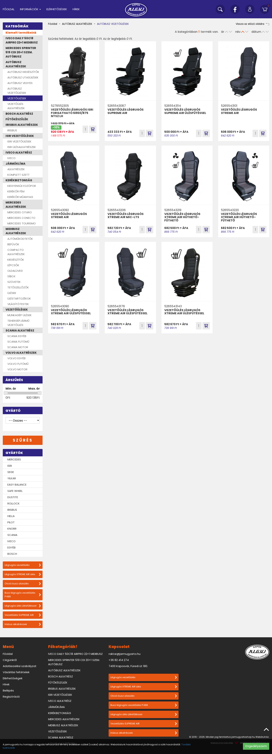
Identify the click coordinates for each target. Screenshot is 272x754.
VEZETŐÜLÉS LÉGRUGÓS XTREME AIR (239, 111)
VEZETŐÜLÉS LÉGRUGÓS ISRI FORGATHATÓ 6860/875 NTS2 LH (72, 112)
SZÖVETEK (14, 282)
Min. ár (11, 388)
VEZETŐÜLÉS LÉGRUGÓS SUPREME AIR (126, 111)
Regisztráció (11, 697)
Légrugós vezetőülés (23, 565)
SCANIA (12, 535)
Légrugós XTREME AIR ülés (23, 574)
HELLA (11, 516)
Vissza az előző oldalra (252, 24)
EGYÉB (11, 547)
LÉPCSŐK (13, 265)
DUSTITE (12, 497)
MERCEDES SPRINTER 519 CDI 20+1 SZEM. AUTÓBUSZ (21, 52)
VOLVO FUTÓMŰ (17, 364)
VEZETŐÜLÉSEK (16, 98)
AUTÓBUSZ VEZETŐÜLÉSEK (16, 91)
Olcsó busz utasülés (23, 583)
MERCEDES (14, 459)
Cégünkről (10, 660)
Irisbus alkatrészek (23, 624)
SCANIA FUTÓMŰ (18, 342)
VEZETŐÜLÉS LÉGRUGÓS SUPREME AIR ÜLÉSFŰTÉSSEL (185, 111)
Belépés (8, 690)
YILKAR (11, 478)
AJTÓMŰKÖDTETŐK (20, 239)
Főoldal (8, 9)
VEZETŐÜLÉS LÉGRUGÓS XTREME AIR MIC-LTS (126, 215)
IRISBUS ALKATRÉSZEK (22, 125)
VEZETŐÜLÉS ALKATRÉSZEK (16, 106)
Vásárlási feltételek (16, 672)
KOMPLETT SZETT (18, 175)
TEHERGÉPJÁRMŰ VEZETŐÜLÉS (18, 323)
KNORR (11, 529)
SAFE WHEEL (15, 491)
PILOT (11, 522)
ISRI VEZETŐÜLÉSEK (20, 136)
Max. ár (34, 388)
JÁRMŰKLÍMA (15, 164)
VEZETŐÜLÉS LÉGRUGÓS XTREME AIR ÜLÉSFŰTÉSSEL (71, 312)
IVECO (11, 158)
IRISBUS (12, 130)
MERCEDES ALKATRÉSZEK (16, 205)
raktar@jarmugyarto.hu (124, 654)
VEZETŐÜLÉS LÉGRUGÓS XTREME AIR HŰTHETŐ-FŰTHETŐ (182, 217)
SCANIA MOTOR (17, 347)
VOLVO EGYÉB (16, 358)
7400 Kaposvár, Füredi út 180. (128, 666)
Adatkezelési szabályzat (19, 666)
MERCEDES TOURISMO (21, 223)
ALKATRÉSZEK (16, 169)
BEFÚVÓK (13, 244)
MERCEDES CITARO (19, 212)
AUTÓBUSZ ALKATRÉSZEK (16, 64)
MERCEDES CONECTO (21, 218)
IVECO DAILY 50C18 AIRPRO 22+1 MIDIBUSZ (22, 40)
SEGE (10, 472)
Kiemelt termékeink (21, 33)
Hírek (76, 9)
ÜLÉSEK (11, 293)
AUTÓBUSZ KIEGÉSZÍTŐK (23, 72)
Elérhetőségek (56, 9)
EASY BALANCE (16, 485)
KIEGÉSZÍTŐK (15, 260)
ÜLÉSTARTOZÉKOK (19, 298)
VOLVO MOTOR (17, 369)
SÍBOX (11, 276)
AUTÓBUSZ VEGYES (20, 83)
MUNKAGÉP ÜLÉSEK (19, 315)
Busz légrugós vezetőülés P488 (23, 594)
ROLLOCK (13, 503)
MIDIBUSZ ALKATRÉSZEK (16, 231)
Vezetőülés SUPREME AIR (23, 615)
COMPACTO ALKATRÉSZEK (16, 252)
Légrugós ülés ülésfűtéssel (23, 605)
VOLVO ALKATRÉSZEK (21, 353)
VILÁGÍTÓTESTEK (18, 304)
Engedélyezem (256, 746)
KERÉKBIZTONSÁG (19, 180)
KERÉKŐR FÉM (15, 191)
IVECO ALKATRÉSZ (19, 152)
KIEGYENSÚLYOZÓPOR (21, 186)
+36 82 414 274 (119, 660)
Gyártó (13, 410)
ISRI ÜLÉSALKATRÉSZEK (21, 147)
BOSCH (12, 554)
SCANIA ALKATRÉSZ (20, 330)
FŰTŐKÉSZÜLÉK (17, 119)
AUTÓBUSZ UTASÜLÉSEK (22, 77)
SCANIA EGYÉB (16, 336)
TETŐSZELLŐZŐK (18, 287)
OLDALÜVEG (15, 271)
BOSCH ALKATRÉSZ (19, 114)
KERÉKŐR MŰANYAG (20, 197)
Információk (30, 9)
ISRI (9, 466)
